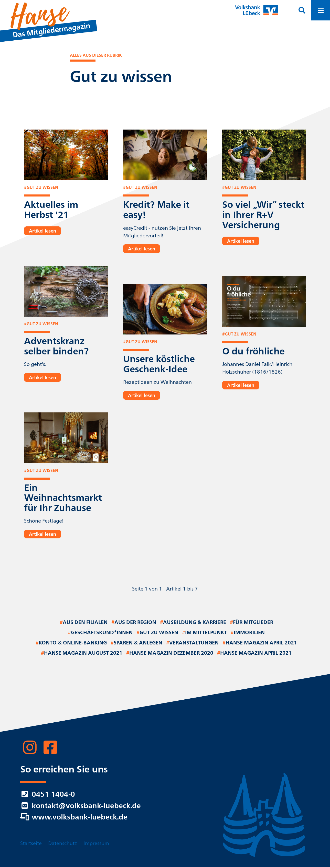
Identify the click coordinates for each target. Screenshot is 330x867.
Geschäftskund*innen (100, 632)
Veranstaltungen (192, 643)
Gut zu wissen (157, 632)
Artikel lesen (42, 231)
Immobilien (248, 632)
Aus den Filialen (84, 622)
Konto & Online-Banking (71, 643)
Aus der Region (133, 622)
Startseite (31, 842)
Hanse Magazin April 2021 (259, 643)
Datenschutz (62, 842)
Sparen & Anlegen (136, 643)
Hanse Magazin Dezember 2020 (169, 653)
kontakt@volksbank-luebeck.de (80, 806)
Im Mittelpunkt (204, 632)
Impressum (96, 842)
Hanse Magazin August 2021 (81, 653)
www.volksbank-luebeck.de (73, 817)
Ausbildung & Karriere (193, 622)
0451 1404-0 (47, 795)
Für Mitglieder (251, 622)
